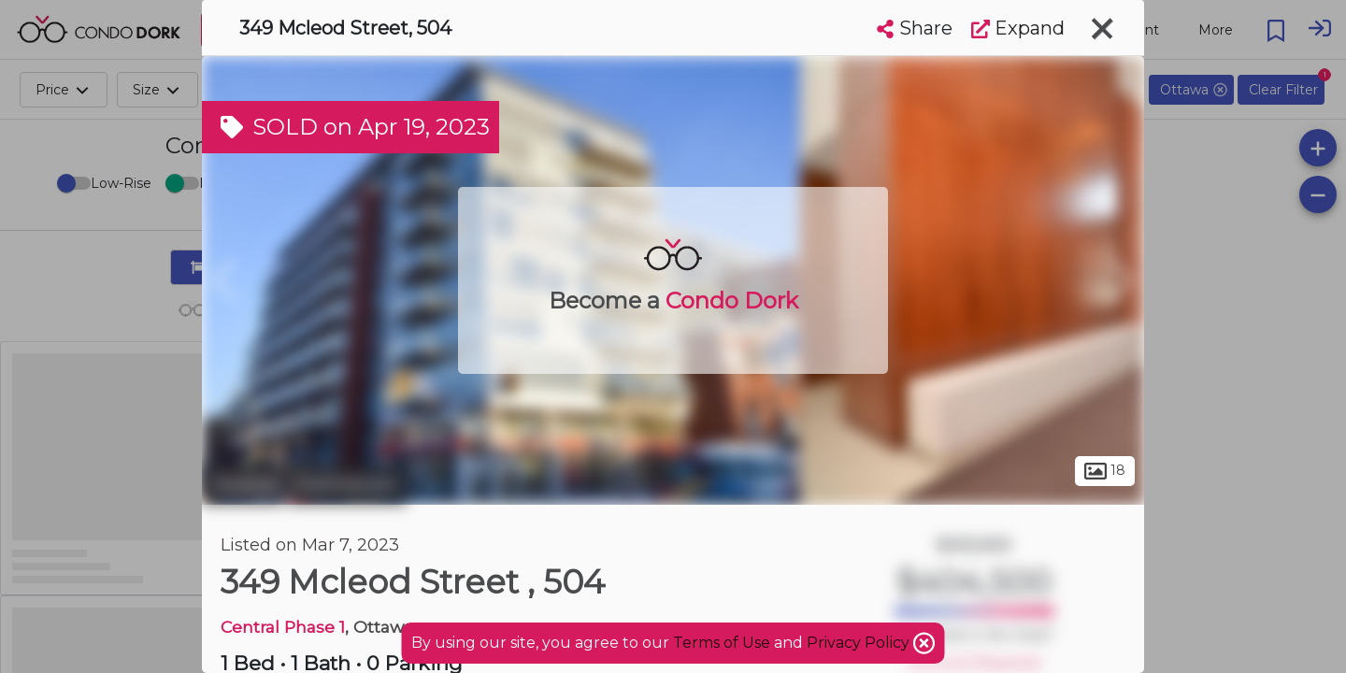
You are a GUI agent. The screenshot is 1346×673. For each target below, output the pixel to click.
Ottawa (242, 484)
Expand (1018, 28)
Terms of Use (721, 643)
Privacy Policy (860, 643)
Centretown (347, 484)
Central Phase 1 (283, 627)
